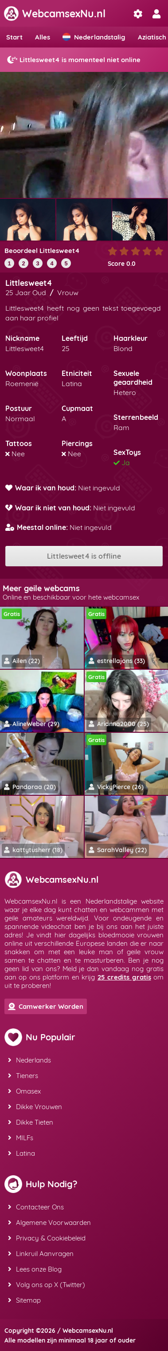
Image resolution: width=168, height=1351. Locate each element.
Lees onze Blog (35, 1269)
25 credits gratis (124, 977)
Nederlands (29, 1060)
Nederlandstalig (94, 37)
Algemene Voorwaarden (49, 1222)
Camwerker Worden (45, 1006)
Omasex (24, 1091)
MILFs (20, 1138)
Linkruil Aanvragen (41, 1253)
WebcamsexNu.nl (54, 13)
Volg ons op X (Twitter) (46, 1284)
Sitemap (24, 1300)
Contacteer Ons (36, 1207)
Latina (21, 1153)
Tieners (23, 1075)
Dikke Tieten (30, 1122)
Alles (42, 37)
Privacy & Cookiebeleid (47, 1238)
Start (14, 37)
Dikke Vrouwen (35, 1106)
